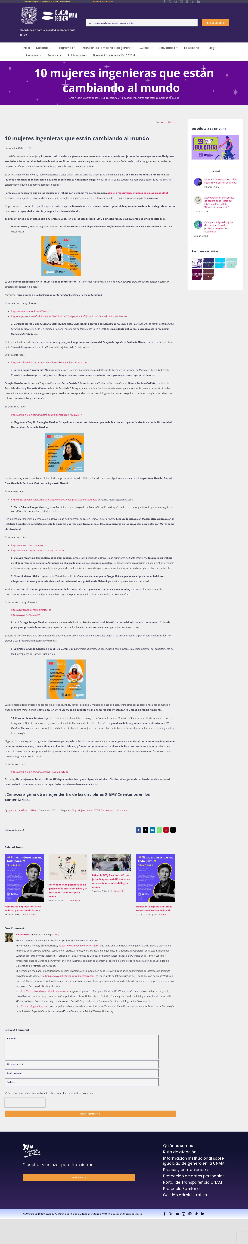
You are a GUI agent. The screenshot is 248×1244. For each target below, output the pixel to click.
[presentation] (25, 1102)
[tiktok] (193, 1)
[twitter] (170, 1)
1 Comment (121, 810)
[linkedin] (198, 1)
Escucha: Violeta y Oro (103, 1)
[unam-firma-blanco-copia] (31, 1144)
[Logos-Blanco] (49, 7)
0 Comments (30, 914)
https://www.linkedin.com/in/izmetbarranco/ (69, 975)
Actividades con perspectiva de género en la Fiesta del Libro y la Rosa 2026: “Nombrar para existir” (219, 202)
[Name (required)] (82, 1064)
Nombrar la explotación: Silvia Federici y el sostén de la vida (220, 181)
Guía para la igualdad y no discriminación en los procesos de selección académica (218, 226)
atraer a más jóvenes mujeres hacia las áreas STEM (137, 192)
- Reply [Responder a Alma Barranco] (56, 934)
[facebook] (164, 1)
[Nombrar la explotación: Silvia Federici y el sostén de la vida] (198, 180)
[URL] (82, 1082)
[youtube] (175, 1)
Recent (216, 170)
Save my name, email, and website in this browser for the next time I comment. (51, 1093)
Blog (74, 810)
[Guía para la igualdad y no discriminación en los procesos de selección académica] (198, 223)
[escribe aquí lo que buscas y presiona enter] (142, 23)
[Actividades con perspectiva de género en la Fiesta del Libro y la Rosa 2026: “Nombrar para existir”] (198, 198)
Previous (160, 122)
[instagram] (181, 1)
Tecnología (107, 810)
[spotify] (187, 1)
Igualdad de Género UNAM (22, 810)
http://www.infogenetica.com (32, 1006)
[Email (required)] (82, 1073)
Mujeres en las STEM (89, 810)
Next (170, 122)
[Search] (89, 23)
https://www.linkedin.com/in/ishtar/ (78, 945)
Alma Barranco (22, 934)
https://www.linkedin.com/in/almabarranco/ (44, 991)
